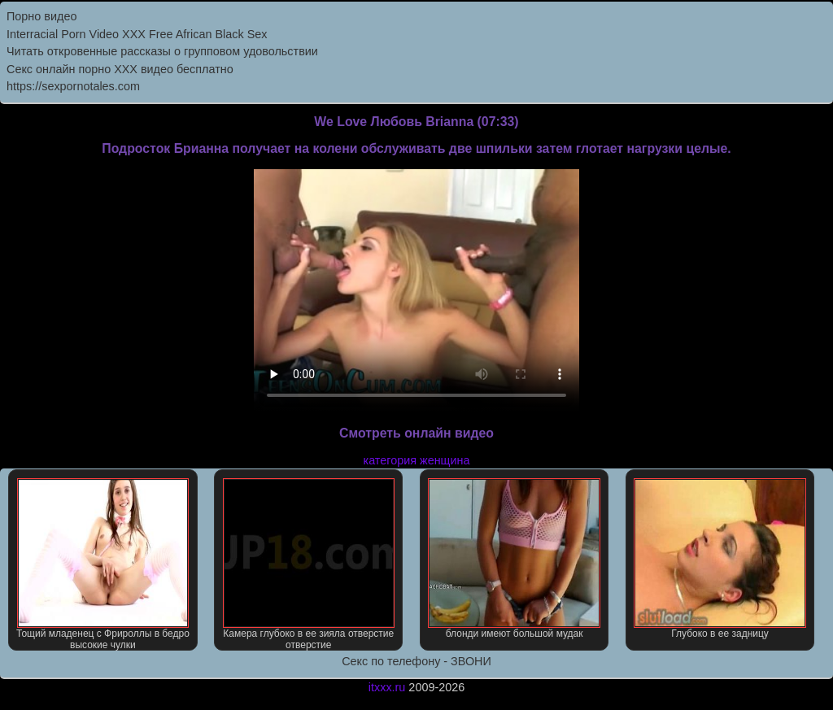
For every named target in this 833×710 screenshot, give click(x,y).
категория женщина (417, 460)
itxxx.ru (387, 687)
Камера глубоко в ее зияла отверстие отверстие (309, 564)
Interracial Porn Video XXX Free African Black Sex (137, 34)
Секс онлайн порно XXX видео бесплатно (120, 69)
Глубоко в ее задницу (719, 558)
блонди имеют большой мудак (514, 558)
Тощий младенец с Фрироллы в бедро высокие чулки (103, 564)
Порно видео (41, 16)
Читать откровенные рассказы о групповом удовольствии (162, 51)
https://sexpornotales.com (73, 86)
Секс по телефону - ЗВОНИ (416, 661)
